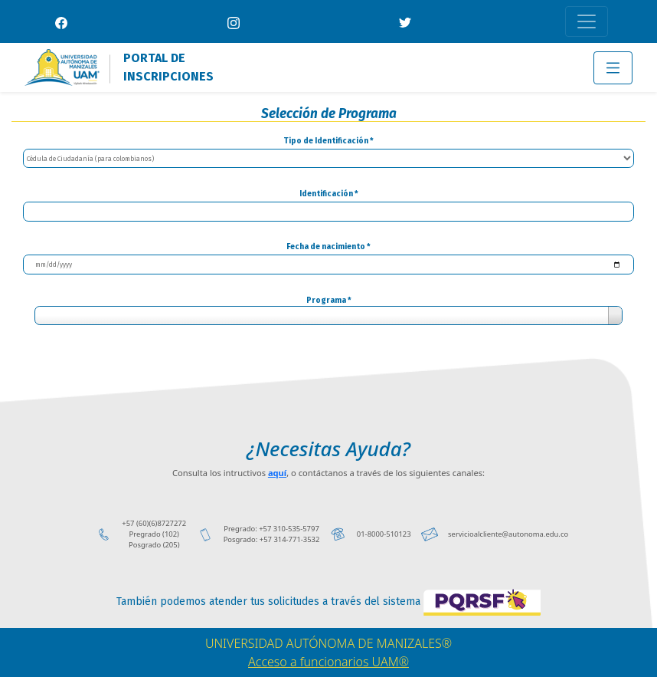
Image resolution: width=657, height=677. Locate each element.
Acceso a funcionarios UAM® (328, 661)
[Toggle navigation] (586, 21)
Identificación (328, 194)
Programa (328, 300)
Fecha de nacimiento (328, 246)
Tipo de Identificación (328, 141)
